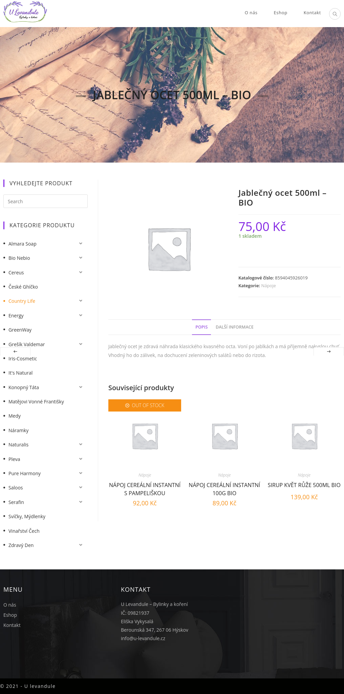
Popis (201, 327)
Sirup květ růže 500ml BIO (304, 485)
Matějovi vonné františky (36, 401)
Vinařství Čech (24, 531)
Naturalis (18, 444)
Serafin (16, 502)
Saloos (15, 487)
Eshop (10, 615)
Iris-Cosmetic (22, 358)
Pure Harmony (24, 473)
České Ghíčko (23, 286)
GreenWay (19, 330)
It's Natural (20, 373)
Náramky (18, 430)
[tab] (201, 327)
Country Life (21, 301)
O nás (9, 605)
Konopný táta (23, 387)
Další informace (235, 327)
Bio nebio (19, 258)
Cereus (16, 272)
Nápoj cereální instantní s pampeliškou (144, 488)
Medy (14, 416)
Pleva (14, 459)
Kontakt (12, 625)
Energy (16, 315)
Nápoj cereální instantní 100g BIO (224, 488)
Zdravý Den (21, 545)
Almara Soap (22, 243)
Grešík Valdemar (26, 344)
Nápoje (268, 285)
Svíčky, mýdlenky (26, 516)
